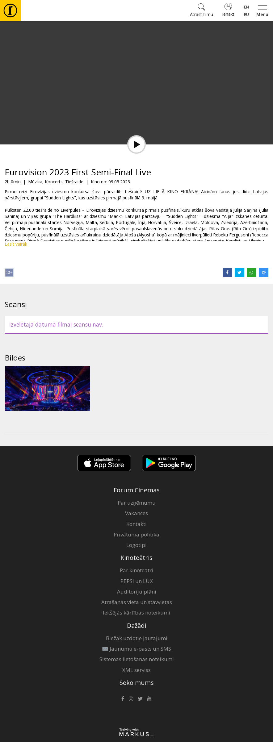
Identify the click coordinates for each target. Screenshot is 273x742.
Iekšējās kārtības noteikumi (136, 612)
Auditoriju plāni (136, 591)
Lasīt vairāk (16, 244)
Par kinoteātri (136, 570)
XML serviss (136, 669)
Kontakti (136, 523)
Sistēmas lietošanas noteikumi (136, 659)
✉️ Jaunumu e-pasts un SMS (136, 648)
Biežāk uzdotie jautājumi (136, 638)
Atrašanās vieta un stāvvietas (136, 602)
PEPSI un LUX (136, 581)
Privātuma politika (136, 534)
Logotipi (136, 544)
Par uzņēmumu (137, 502)
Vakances (136, 513)
